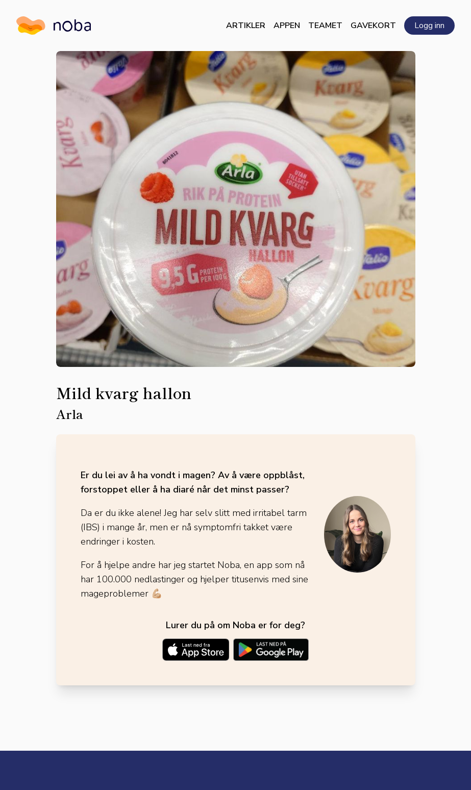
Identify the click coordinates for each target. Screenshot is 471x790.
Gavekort (373, 25)
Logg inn (429, 25)
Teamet (325, 25)
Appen (287, 25)
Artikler (245, 25)
